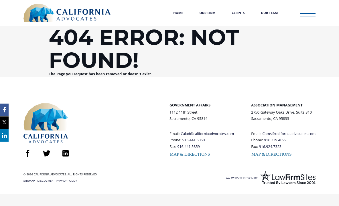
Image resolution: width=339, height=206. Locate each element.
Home (178, 13)
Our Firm (207, 13)
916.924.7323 (270, 147)
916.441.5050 (193, 140)
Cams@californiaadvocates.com (289, 134)
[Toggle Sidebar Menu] (308, 13)
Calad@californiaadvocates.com (207, 134)
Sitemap (29, 181)
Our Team (269, 13)
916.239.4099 (275, 140)
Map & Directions (190, 154)
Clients (238, 13)
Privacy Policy (66, 181)
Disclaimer (46, 181)
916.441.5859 (188, 147)
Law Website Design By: (241, 178)
